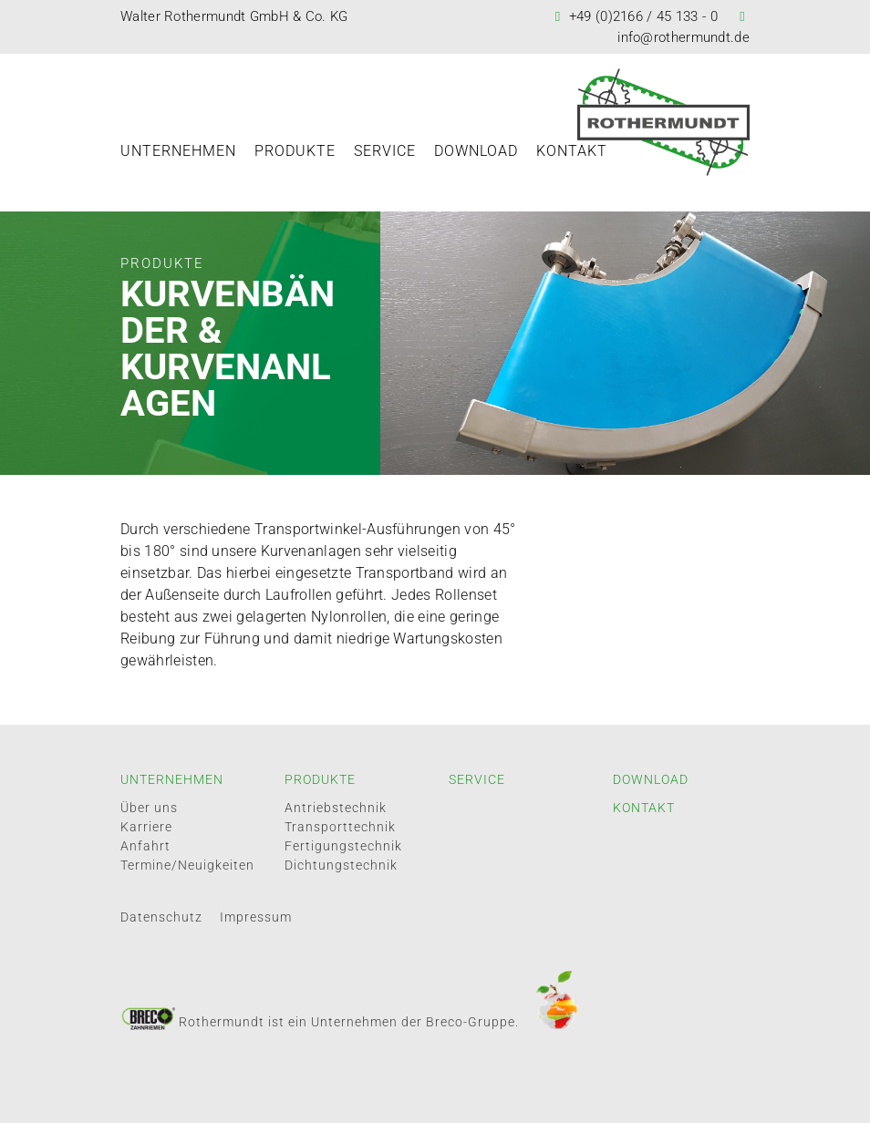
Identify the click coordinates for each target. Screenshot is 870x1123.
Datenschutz (161, 917)
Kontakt (571, 151)
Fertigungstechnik (343, 846)
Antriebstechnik (336, 807)
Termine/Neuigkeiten (187, 865)
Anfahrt (145, 846)
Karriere (146, 826)
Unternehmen (178, 151)
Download (476, 151)
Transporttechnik (340, 826)
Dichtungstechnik (341, 865)
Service (385, 151)
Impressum (256, 917)
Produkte (295, 151)
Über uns (149, 807)
